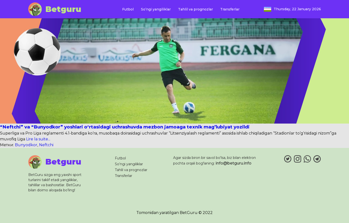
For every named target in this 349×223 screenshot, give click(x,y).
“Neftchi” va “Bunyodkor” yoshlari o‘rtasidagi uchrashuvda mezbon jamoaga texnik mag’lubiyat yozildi (124, 127)
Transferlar (229, 9)
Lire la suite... (37, 139)
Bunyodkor (26, 145)
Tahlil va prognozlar (195, 9)
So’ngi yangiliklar (156, 9)
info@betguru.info (233, 163)
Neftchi (46, 145)
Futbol (128, 9)
